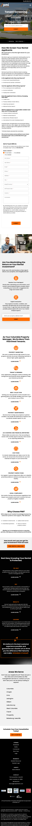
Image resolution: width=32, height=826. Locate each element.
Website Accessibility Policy (20, 819)
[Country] (16, 193)
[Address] (16, 175)
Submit (16, 29)
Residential (16, 744)
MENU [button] (30, 5)
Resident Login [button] (16, 763)
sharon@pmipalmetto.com (16, 783)
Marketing (11, 41)
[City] (16, 180)
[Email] (16, 167)
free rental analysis (16, 546)
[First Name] (16, 158)
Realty (16, 747)
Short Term (16, 751)
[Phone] (16, 171)
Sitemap (20, 811)
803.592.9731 (28, 1)
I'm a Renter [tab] (17, 153)
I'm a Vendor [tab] (8, 155)
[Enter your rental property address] (16, 25)
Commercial (16, 749)
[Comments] (16, 199)
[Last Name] (16, 162)
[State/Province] (16, 184)
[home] (5, 5)
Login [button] (16, 753)
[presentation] (12, 218)
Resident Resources (16, 761)
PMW (16, 811)
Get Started (16, 735)
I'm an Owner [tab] (8, 153)
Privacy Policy (27, 811)
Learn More (15, 361)
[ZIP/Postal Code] (16, 188)
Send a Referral (16, 769)
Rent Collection (19, 41)
